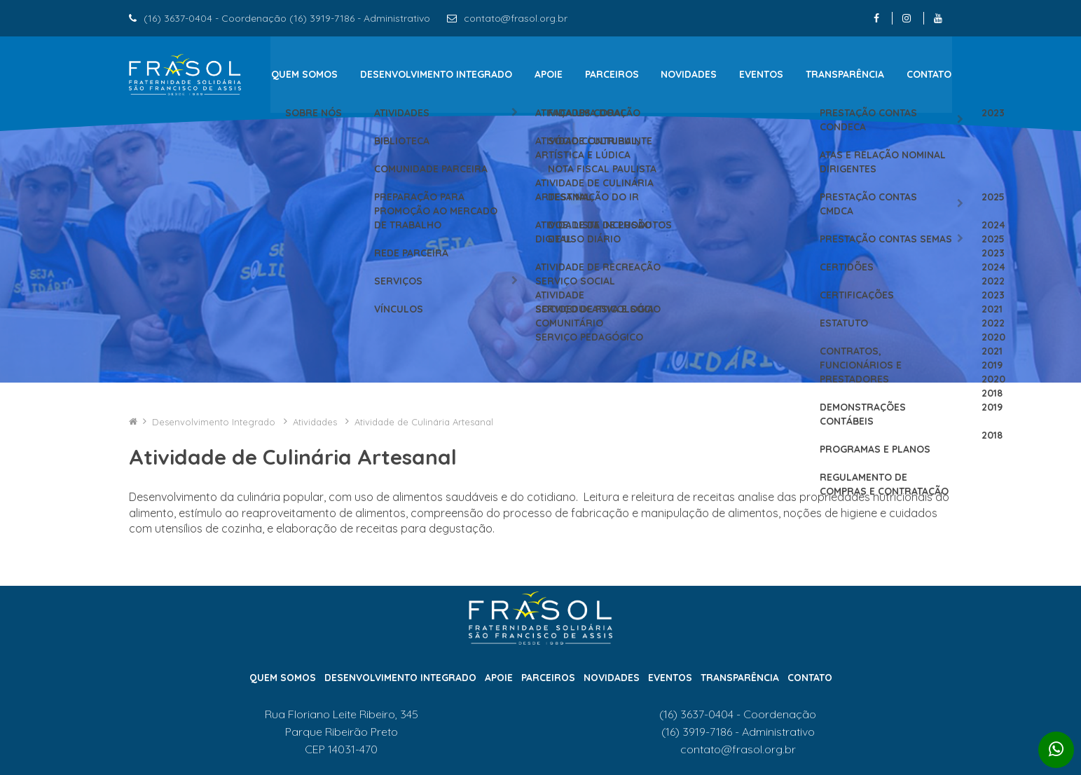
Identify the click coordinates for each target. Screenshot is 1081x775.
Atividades (316, 431)
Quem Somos (304, 74)
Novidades (689, 74)
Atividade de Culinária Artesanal (423, 431)
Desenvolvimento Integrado (436, 74)
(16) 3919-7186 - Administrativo (738, 741)
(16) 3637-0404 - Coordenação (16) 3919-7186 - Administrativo (287, 18)
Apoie (549, 74)
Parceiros (612, 74)
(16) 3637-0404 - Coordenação (737, 725)
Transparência (845, 74)
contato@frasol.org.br (515, 18)
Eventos (762, 74)
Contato (929, 74)
